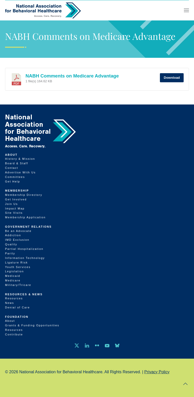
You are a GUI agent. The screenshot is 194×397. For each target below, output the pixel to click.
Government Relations (28, 226)
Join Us (11, 203)
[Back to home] (43, 10)
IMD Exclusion (17, 239)
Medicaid (12, 275)
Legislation (14, 271)
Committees (15, 176)
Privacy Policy (156, 372)
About (11, 154)
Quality (11, 244)
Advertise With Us (20, 172)
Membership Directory (23, 194)
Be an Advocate (18, 230)
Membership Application (25, 217)
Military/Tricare (18, 284)
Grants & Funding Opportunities (32, 325)
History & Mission (20, 158)
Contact (11, 167)
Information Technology (25, 257)
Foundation (17, 316)
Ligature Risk (16, 262)
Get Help (12, 181)
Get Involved (16, 199)
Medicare (12, 280)
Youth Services (18, 267)
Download (172, 78)
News (9, 302)
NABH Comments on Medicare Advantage (72, 75)
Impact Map (15, 208)
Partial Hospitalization (24, 248)
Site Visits (14, 212)
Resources (14, 298)
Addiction (13, 235)
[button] (186, 10)
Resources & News (24, 294)
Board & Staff (16, 163)
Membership (17, 190)
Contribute (14, 334)
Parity (10, 253)
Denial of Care (17, 307)
